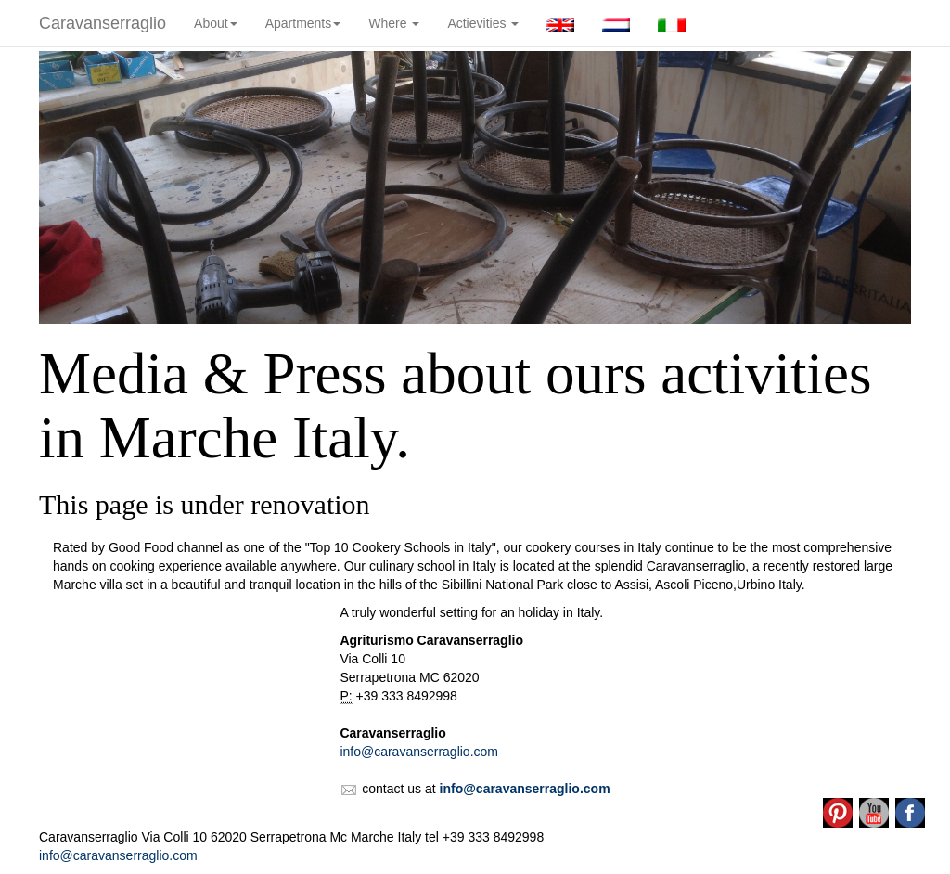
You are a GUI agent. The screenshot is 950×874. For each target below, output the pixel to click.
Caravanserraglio (102, 23)
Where (393, 23)
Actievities (483, 23)
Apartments (303, 23)
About (216, 23)
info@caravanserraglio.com (419, 751)
